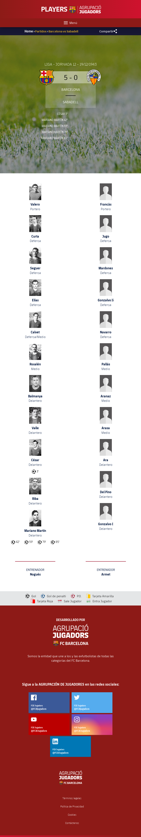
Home (29, 31)
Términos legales (72, 798)
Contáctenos (72, 823)
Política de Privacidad (72, 806)
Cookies (72, 814)
